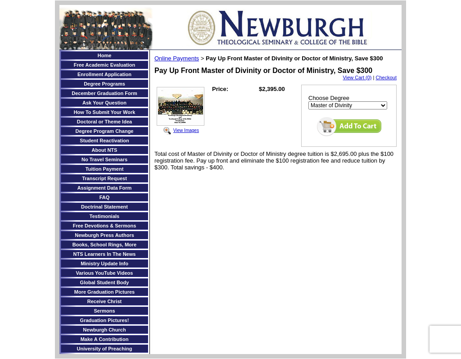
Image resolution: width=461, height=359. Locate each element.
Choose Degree (328, 98)
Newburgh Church (104, 329)
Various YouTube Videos (104, 273)
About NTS (105, 150)
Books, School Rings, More (104, 244)
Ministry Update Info (104, 263)
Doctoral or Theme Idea (104, 121)
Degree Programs (104, 83)
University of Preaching (104, 348)
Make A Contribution (105, 339)
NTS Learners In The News (104, 254)
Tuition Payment (105, 169)
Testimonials (104, 216)
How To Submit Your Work (105, 112)
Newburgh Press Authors (104, 235)
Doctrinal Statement (104, 206)
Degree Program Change (105, 131)
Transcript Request (104, 178)
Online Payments (176, 58)
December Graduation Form (104, 93)
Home (105, 55)
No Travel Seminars (104, 159)
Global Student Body (104, 282)
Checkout (386, 77)
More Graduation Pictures (104, 292)
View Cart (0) (357, 77)
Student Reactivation (104, 140)
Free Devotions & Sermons (104, 225)
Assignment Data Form (104, 188)
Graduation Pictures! (104, 320)
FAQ (104, 197)
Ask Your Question (104, 102)
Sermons (104, 311)
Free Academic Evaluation (105, 65)
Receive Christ (104, 301)
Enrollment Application (104, 74)
